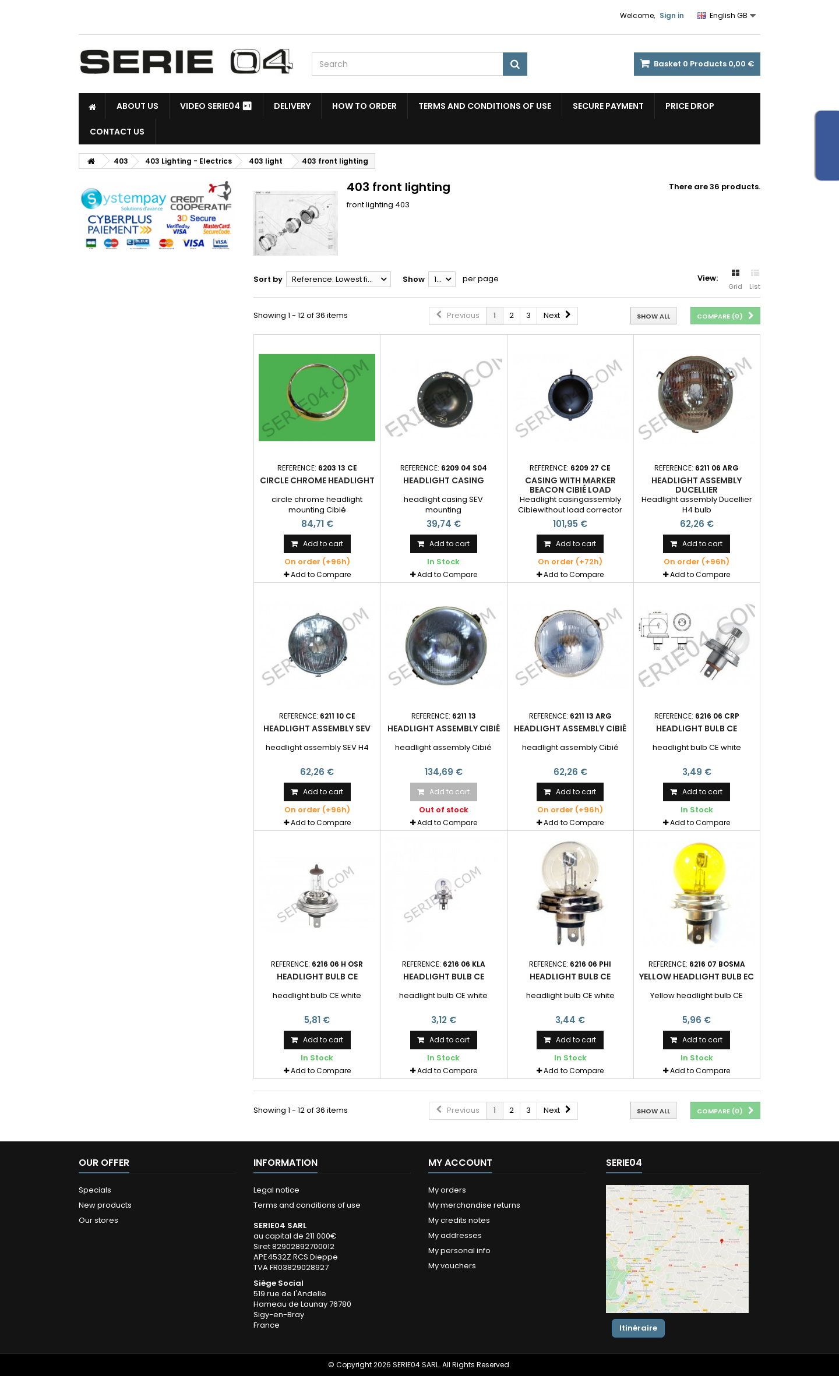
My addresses (455, 1235)
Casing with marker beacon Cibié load (570, 485)
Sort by (268, 279)
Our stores (98, 1220)
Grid (735, 280)
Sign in (672, 15)
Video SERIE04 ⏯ (216, 106)
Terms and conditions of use (484, 106)
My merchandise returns (474, 1205)
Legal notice (276, 1189)
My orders (447, 1189)
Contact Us (117, 131)
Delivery (292, 106)
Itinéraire (638, 1327)
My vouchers (452, 1265)
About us (137, 106)
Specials (95, 1189)
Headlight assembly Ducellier (696, 485)
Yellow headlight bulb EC (696, 976)
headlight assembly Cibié (443, 728)
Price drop (689, 106)
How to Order (364, 106)
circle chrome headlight (317, 480)
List (754, 280)
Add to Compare (321, 574)
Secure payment (608, 106)
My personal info (459, 1250)
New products (105, 1205)
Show (414, 279)
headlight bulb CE (696, 728)
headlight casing (443, 480)
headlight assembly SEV (317, 728)
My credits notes (459, 1220)
